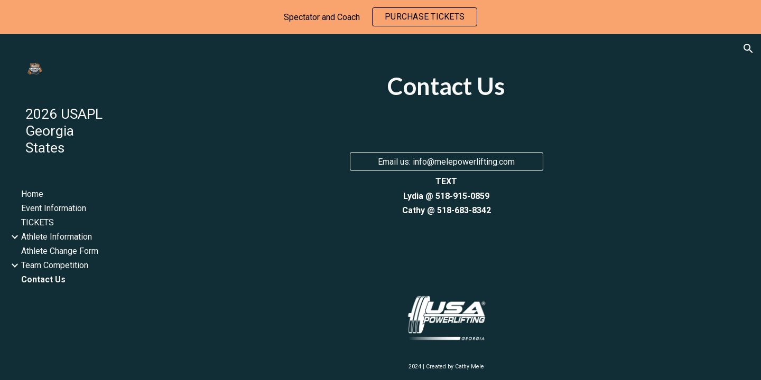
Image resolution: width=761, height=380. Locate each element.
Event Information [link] (53, 208)
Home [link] (32, 194)
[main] (446, 91)
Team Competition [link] (54, 265)
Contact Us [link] (43, 279)
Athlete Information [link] (56, 237)
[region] (380, 17)
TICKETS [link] (37, 222)
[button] (748, 48)
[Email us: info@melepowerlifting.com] (446, 161)
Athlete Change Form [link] (59, 251)
